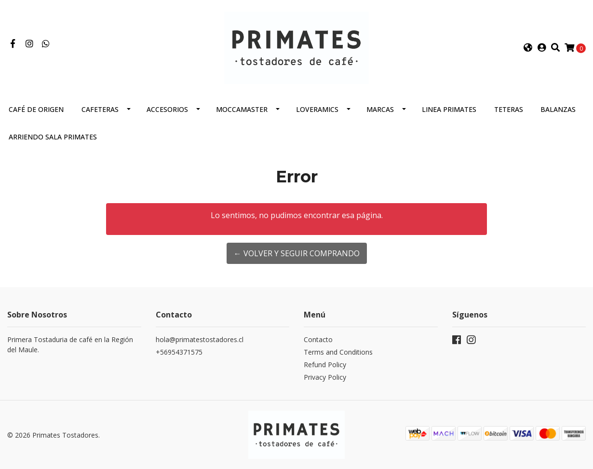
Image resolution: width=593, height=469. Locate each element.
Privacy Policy (325, 377)
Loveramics (317, 109)
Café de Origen (36, 109)
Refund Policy (325, 364)
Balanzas (558, 109)
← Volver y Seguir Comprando (297, 253)
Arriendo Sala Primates (53, 136)
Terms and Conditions (338, 352)
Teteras (508, 109)
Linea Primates (449, 109)
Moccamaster (242, 109)
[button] (527, 48)
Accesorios (167, 109)
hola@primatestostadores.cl (199, 339)
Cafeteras (100, 109)
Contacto (318, 339)
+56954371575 (179, 352)
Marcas (380, 109)
